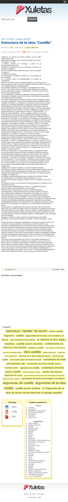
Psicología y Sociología (35, 474)
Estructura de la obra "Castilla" (26, 43)
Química (31, 435)
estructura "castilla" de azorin (26, 331)
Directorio (10, 39)
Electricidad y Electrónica (36, 442)
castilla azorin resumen (29, 343)
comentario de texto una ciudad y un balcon (43, 378)
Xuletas (26, 494)
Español (31, 455)
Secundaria (32, 409)
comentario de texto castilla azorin (44, 363)
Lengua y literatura (23, 39)
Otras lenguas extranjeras (36, 461)
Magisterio (31, 449)
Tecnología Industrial (35, 462)
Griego (30, 459)
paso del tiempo (22, 162)
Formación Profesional (35, 412)
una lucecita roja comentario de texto (26, 360)
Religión (31, 467)
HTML (11, 412)
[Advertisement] (34, 30)
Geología (31, 464)
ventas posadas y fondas (31, 372)
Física (30, 433)
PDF (10, 417)
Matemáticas (32, 430)
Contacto (33, 494)
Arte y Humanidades (35, 476)
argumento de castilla (18, 383)
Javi (11, 47)
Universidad (32, 414)
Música (30, 466)
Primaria (31, 407)
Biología (31, 432)
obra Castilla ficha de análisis (22, 340)
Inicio (3, 39)
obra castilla (32, 352)
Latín (30, 457)
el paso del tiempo (28, 251)
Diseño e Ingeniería (34, 471)
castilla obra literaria (52, 372)
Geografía (31, 438)
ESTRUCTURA (11, 368)
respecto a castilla (36, 348)
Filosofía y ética (33, 428)
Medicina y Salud (33, 450)
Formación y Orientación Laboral (39, 452)
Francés (31, 454)
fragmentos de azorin (13, 375)
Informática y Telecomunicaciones (39, 440)
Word (10, 407)
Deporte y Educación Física (37, 469)
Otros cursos (32, 417)
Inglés (30, 437)
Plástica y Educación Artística (37, 473)
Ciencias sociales (34, 445)
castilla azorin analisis (27, 388)
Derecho (31, 447)
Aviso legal (40, 494)
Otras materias (33, 423)
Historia (30, 427)
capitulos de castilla (29, 368)
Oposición (31, 416)
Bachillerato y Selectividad (36, 411)
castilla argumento (49, 352)
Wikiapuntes (33, 497)
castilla (20, 335)
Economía (31, 444)
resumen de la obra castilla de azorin (34, 356)
